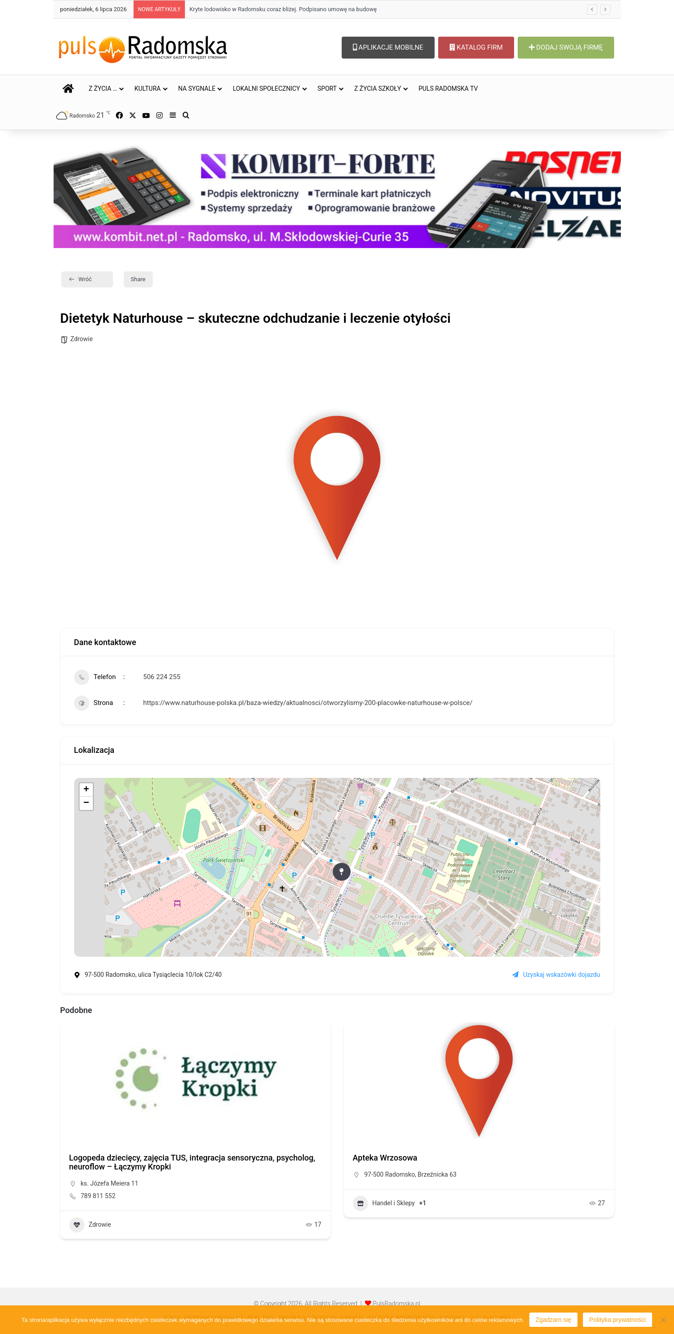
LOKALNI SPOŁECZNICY (266, 88)
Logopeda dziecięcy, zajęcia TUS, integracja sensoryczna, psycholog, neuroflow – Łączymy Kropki (192, 1162)
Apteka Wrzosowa (385, 1157)
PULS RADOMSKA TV (448, 88)
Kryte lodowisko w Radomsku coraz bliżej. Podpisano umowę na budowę (283, 9)
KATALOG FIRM (476, 47)
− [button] (86, 803)
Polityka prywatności (617, 1319)
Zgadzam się (553, 1319)
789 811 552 (98, 1195)
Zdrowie (82, 338)
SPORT (327, 88)
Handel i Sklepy (384, 1203)
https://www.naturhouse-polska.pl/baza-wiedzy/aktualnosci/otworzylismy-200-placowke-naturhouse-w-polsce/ (308, 703)
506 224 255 (161, 677)
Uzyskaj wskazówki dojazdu (556, 974)
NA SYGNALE (197, 88)
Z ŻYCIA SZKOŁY (377, 88)
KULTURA (147, 88)
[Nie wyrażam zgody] (662, 1319)
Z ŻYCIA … (103, 88)
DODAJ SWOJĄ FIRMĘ (566, 47)
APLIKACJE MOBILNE (388, 47)
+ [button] (86, 790)
